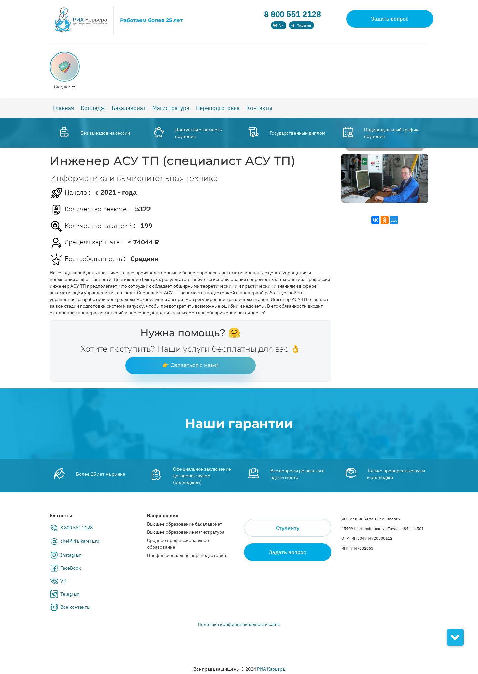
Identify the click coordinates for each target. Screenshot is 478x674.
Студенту (287, 528)
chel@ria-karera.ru (79, 541)
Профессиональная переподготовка (186, 555)
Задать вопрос (389, 18)
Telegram (70, 594)
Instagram (71, 555)
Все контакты (75, 607)
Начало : (70, 193)
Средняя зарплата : (86, 242)
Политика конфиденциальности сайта (239, 624)
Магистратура (170, 108)
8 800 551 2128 (292, 14)
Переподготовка (218, 108)
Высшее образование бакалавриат (184, 524)
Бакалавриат (129, 108)
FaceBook (70, 568)
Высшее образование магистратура (185, 532)
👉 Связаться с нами (190, 365)
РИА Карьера (271, 669)
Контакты (259, 108)
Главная (63, 108)
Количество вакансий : (92, 226)
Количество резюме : (90, 209)
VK (63, 581)
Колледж (93, 108)
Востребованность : (87, 259)
